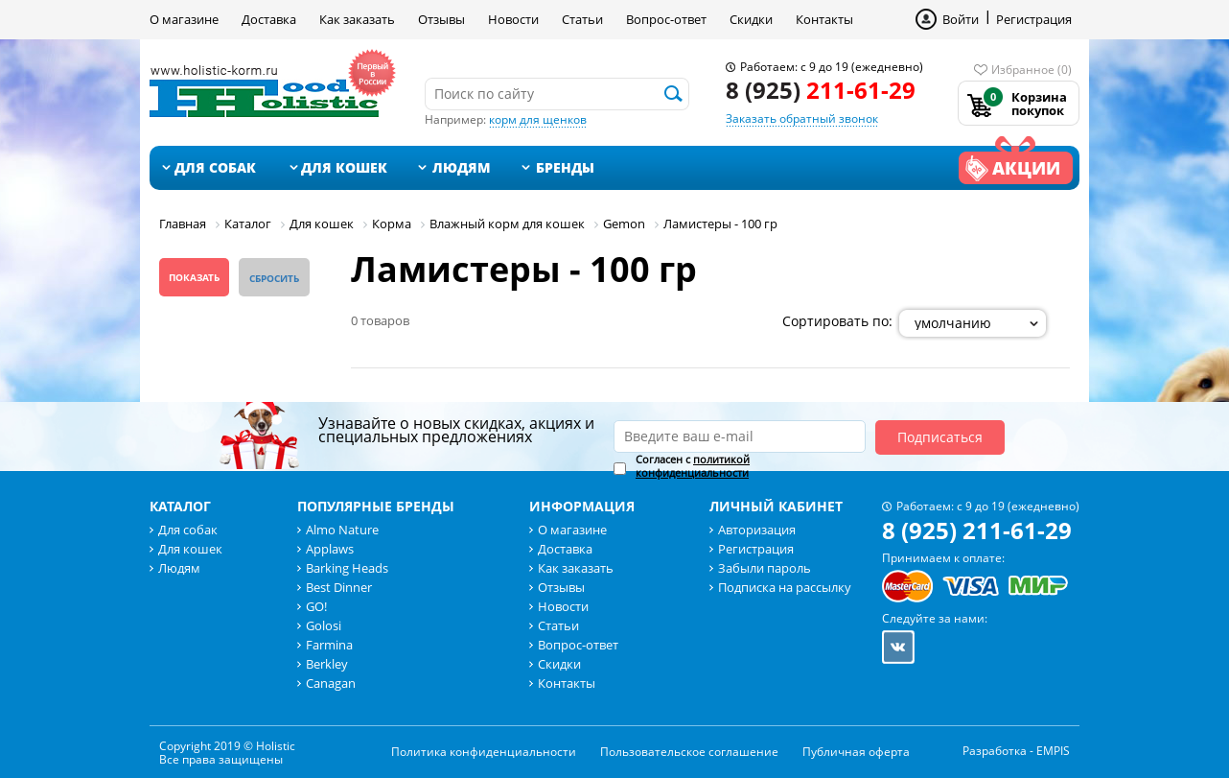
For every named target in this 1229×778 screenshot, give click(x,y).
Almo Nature (342, 529)
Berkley (327, 663)
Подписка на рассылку (784, 587)
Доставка (269, 19)
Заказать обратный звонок (802, 118)
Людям (461, 167)
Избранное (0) (1031, 69)
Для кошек (344, 167)
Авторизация (757, 529)
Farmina (329, 644)
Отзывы (441, 19)
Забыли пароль (764, 568)
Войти (960, 19)
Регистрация (1034, 19)
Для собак (215, 167)
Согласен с (693, 466)
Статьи (582, 19)
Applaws (330, 548)
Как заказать (357, 19)
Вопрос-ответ (666, 19)
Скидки (751, 19)
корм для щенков (538, 119)
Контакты (824, 19)
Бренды (565, 167)
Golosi (323, 625)
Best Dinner (339, 587)
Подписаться (940, 437)
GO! (316, 606)
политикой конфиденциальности (693, 466)
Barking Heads (347, 568)
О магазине (184, 19)
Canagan (331, 683)
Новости (513, 19)
